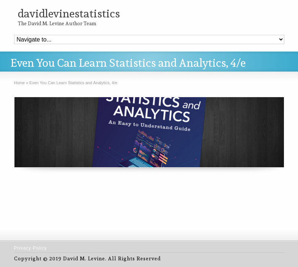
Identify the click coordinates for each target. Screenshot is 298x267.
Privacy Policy (30, 248)
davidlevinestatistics (69, 13)
